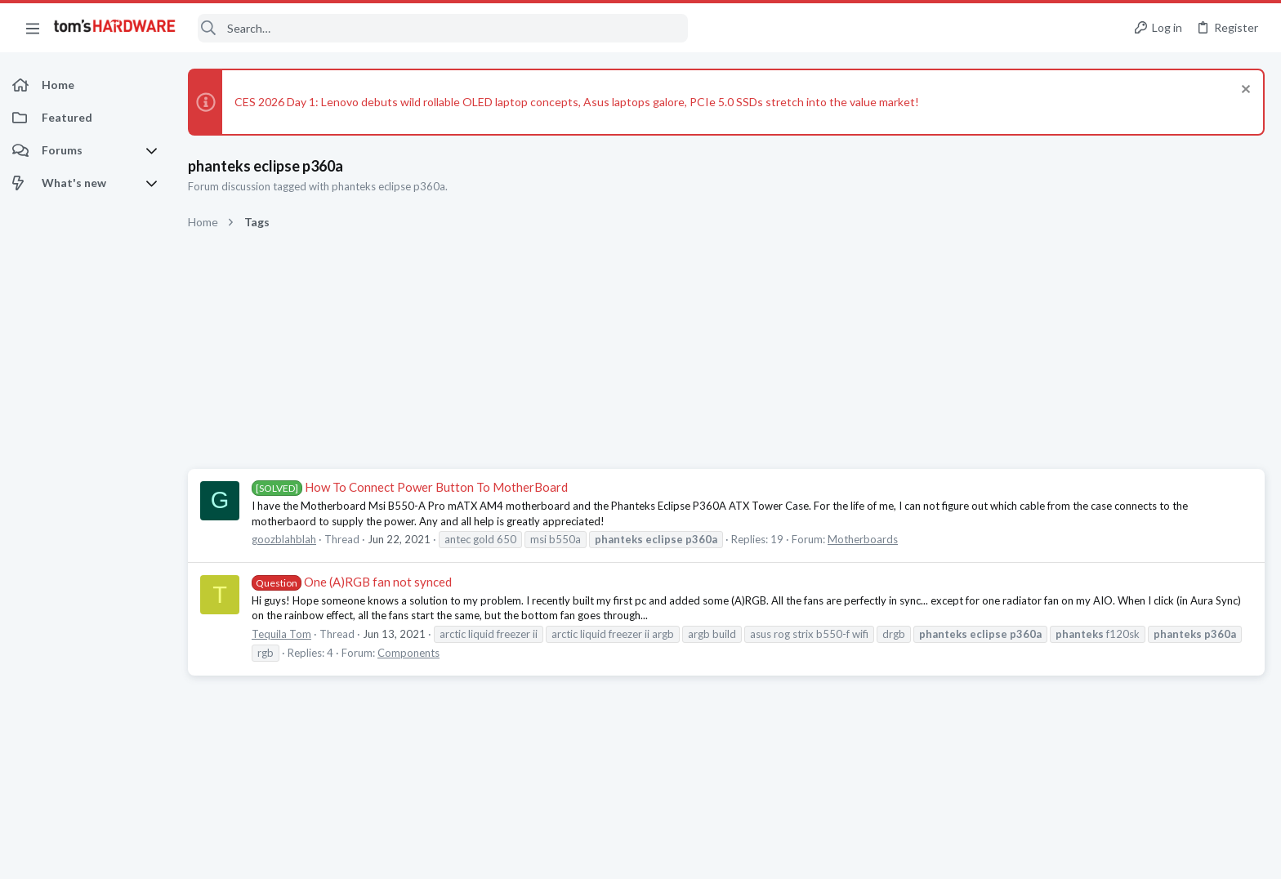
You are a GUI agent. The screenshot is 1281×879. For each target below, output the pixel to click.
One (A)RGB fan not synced (352, 581)
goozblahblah (284, 539)
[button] (32, 28)
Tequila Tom (281, 633)
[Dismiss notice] (1244, 91)
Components (408, 652)
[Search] (443, 28)
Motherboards (863, 539)
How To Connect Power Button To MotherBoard (410, 487)
